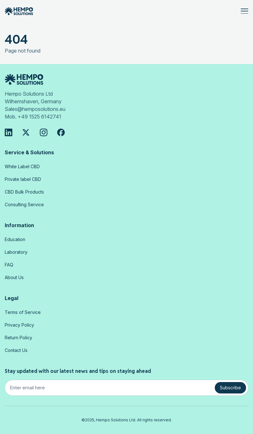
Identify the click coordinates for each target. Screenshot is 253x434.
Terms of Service (23, 312)
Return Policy (18, 337)
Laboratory (16, 252)
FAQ (9, 264)
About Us (14, 277)
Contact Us (16, 350)
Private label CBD (23, 179)
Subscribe (230, 387)
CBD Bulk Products (24, 192)
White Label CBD (22, 166)
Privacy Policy (19, 325)
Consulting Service (24, 204)
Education (15, 239)
